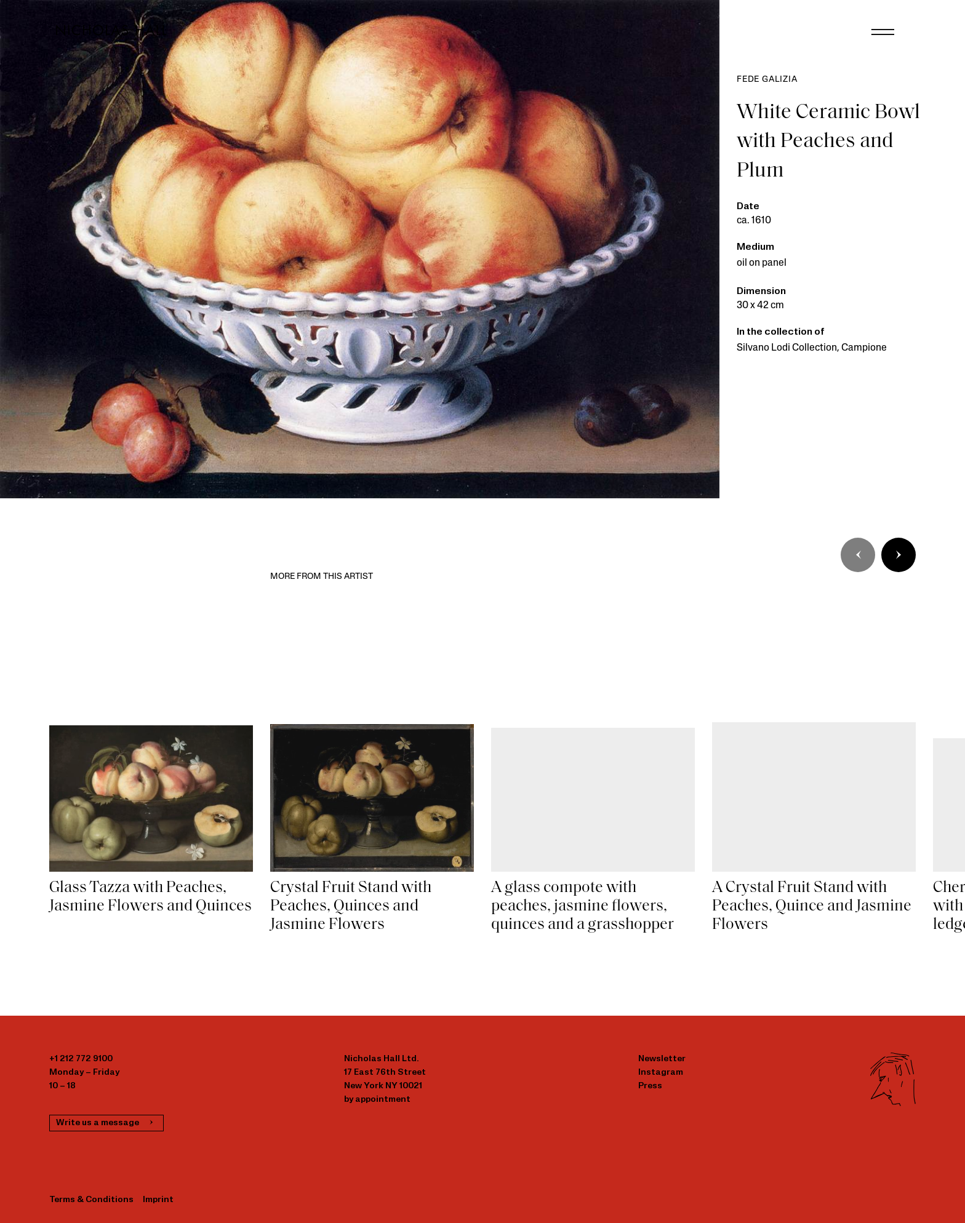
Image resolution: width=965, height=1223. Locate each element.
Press (650, 1086)
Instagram (660, 1072)
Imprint (158, 1200)
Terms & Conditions (91, 1200)
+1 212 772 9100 (81, 1059)
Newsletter (662, 1059)
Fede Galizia (767, 79)
